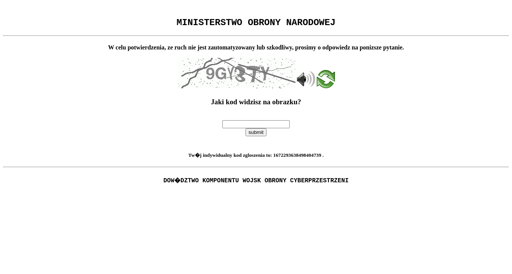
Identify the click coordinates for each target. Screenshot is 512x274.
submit (256, 134)
